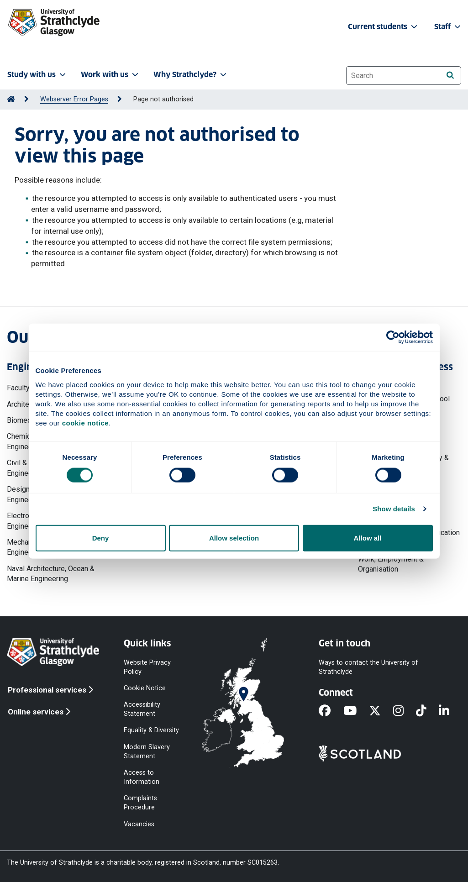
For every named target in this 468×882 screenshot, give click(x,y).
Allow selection (234, 537)
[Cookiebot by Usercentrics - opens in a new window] (393, 337)
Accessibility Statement (142, 709)
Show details (394, 509)
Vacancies (139, 824)
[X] (381, 711)
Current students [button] (383, 26)
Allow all (368, 537)
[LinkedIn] (450, 711)
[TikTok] (427, 711)
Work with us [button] (110, 74)
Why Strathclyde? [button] (190, 74)
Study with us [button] (37, 74)
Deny (100, 537)
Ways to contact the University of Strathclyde (368, 666)
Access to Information (141, 776)
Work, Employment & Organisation (391, 564)
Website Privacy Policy (147, 666)
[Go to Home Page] (11, 99)
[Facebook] (331, 711)
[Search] (450, 75)
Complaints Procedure (140, 802)
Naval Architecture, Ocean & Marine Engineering (51, 573)
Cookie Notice (145, 688)
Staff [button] (448, 26)
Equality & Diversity (151, 730)
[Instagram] (404, 711)
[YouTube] (356, 711)
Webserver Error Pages (74, 99)
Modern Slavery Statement (147, 751)
